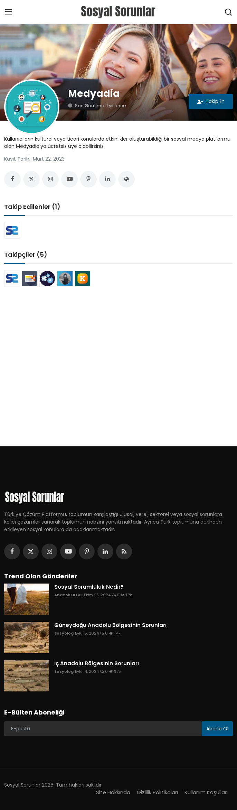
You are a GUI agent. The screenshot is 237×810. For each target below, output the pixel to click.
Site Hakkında (113, 792)
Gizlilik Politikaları (157, 792)
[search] (228, 12)
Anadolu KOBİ (68, 595)
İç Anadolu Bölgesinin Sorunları (96, 663)
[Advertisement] (118, 352)
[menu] (8, 12)
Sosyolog (64, 633)
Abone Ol (217, 728)
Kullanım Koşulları (206, 792)
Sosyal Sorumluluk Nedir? (89, 587)
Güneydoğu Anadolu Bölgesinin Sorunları (110, 625)
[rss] (124, 551)
